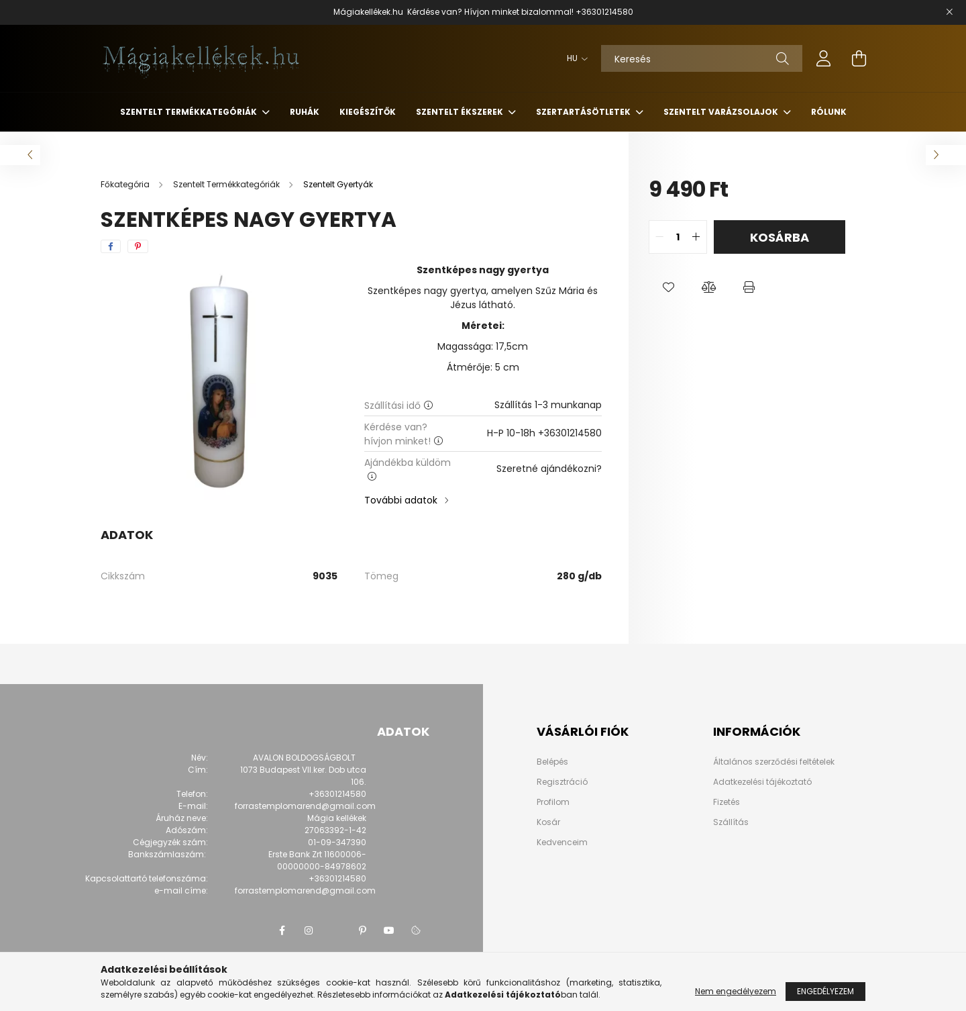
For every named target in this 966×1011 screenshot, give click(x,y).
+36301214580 (604, 11)
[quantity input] (677, 237)
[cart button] (858, 58)
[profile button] (823, 58)
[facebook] (111, 246)
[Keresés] (701, 58)
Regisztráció (562, 782)
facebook (281, 930)
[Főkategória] (126, 184)
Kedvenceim (562, 842)
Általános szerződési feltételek (774, 761)
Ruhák (304, 111)
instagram (308, 930)
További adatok (400, 500)
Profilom (553, 802)
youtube (389, 930)
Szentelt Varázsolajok (721, 111)
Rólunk (829, 111)
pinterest (362, 930)
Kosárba (779, 237)
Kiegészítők (367, 111)
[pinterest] (137, 246)
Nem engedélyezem (735, 991)
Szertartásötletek (584, 111)
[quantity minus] (659, 237)
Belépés (552, 762)
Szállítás (731, 822)
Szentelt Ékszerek (460, 111)
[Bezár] (949, 12)
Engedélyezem (825, 991)
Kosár (548, 822)
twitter (335, 930)
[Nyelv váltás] (574, 58)
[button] (668, 287)
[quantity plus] (696, 237)
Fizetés (726, 802)
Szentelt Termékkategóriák (189, 111)
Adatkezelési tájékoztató (762, 781)
